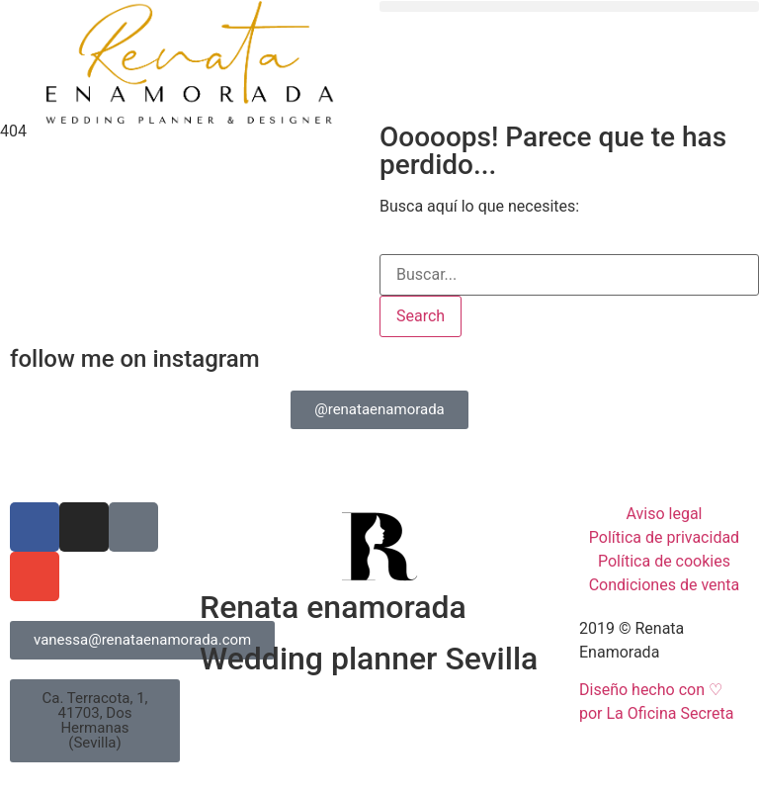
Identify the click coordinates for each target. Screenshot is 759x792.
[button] (569, 6)
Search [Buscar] (420, 316)
